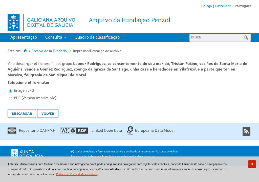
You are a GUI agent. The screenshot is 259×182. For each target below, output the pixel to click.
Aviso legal (127, 156)
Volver (47, 113)
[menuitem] (24, 37)
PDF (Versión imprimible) (35, 98)
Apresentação (23, 37)
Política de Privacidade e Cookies (77, 174)
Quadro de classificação (97, 37)
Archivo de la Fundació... (50, 51)
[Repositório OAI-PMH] (31, 133)
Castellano (223, 6)
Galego (206, 6)
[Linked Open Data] (91, 133)
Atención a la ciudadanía (85, 156)
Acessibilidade (110, 156)
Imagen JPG (24, 91)
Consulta (53, 37)
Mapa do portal (146, 156)
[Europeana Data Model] (151, 134)
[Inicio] (25, 51)
